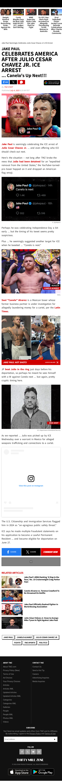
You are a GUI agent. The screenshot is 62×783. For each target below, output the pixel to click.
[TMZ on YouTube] (33, 751)
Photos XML (8, 718)
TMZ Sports (29, 642)
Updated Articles (10, 692)
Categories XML (9, 703)
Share (11, 552)
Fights (17, 642)
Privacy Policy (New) (11, 670)
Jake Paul (8, 637)
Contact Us (37, 667)
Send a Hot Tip (38, 670)
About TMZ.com (9, 667)
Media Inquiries (39, 681)
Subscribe (54, 739)
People (6, 711)
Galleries (6, 707)
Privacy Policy (35, 734)
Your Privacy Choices (11, 681)
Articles (6, 685)
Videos (6, 722)
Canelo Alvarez (24, 637)
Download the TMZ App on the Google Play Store (43, 772)
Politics (43, 642)
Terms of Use (8, 674)
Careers (36, 674)
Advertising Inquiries (41, 678)
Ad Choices (7, 678)
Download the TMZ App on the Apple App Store (19, 772)
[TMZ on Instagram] (39, 751)
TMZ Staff (8, 87)
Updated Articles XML (12, 696)
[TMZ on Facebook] (22, 751)
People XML (8, 714)
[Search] (58, 3)
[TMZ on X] (27, 751)
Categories (7, 700)
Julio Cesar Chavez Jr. (47, 637)
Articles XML (8, 689)
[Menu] (3, 3)
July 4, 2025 (15, 90)
